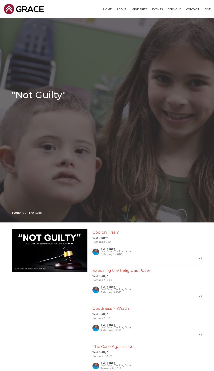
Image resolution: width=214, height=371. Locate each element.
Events (157, 9)
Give (207, 9)
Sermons (174, 9)
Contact (192, 9)
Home (107, 9)
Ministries (139, 9)
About (122, 9)
